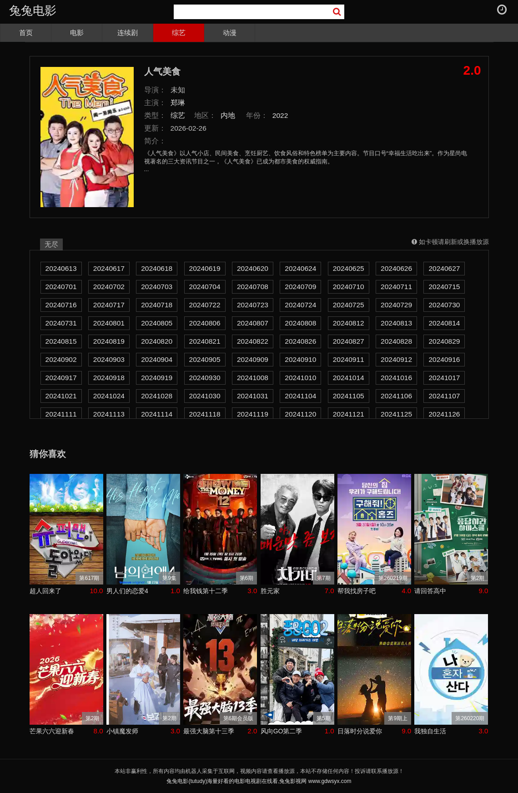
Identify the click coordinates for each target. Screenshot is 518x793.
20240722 (205, 305)
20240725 (348, 305)
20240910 (300, 359)
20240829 (444, 341)
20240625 (348, 268)
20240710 (348, 286)
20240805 (156, 323)
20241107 (444, 396)
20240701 (61, 286)
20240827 (348, 341)
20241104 (300, 396)
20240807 (252, 323)
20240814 (444, 323)
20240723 (252, 305)
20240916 (444, 359)
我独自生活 (430, 731)
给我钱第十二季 (205, 591)
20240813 (396, 323)
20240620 (252, 268)
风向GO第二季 (281, 731)
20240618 (156, 268)
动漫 (229, 32)
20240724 (300, 305)
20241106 (396, 396)
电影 (77, 32)
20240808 (300, 323)
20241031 (252, 396)
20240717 (109, 305)
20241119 (252, 414)
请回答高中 (430, 591)
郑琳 (178, 103)
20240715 (444, 286)
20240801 (109, 323)
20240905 (205, 359)
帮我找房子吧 (356, 591)
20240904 (156, 359)
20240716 (61, 305)
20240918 (109, 377)
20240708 (252, 286)
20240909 (252, 359)
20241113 (109, 414)
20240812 (348, 323)
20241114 (156, 414)
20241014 (348, 377)
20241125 (396, 414)
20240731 (61, 323)
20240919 (156, 377)
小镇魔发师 (122, 731)
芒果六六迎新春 (52, 731)
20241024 (109, 396)
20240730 (444, 305)
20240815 (61, 341)
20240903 (109, 359)
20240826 (300, 341)
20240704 (205, 286)
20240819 (109, 341)
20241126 (444, 414)
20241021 (61, 396)
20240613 (61, 268)
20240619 (205, 268)
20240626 (396, 268)
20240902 (61, 359)
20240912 (396, 359)
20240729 (396, 305)
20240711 (396, 286)
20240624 (300, 268)
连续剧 (127, 32)
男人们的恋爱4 (127, 591)
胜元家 (270, 591)
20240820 (156, 341)
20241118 (205, 414)
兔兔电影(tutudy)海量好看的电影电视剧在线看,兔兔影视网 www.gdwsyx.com (258, 781)
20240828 (396, 341)
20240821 (205, 341)
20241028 (156, 396)
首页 (26, 32)
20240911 (348, 359)
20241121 (348, 414)
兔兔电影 (32, 10)
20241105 (348, 396)
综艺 (179, 32)
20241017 (444, 377)
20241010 (300, 377)
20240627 (444, 268)
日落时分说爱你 (359, 731)
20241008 (252, 377)
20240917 (61, 377)
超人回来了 (45, 591)
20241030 (205, 396)
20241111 (61, 414)
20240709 (300, 286)
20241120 (300, 414)
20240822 (252, 341)
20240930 (205, 377)
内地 (228, 115)
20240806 (205, 323)
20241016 (396, 377)
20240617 (109, 268)
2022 (280, 115)
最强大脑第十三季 (208, 731)
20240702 (109, 286)
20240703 (156, 286)
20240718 (156, 305)
